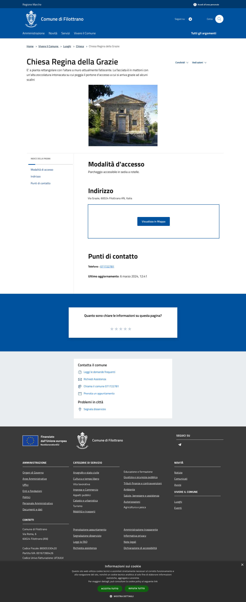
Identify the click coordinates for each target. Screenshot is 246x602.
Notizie (178, 472)
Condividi (182, 63)
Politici (26, 497)
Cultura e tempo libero (86, 479)
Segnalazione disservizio (87, 536)
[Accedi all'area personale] (206, 5)
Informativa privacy (135, 536)
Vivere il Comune (48, 46)
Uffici (26, 485)
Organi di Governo (33, 472)
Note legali (130, 542)
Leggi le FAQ (80, 542)
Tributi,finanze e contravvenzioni (143, 483)
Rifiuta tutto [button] (137, 588)
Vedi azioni (200, 63)
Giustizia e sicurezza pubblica (141, 477)
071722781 (107, 266)
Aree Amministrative (35, 479)
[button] (123, 596)
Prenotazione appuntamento (89, 529)
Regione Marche (32, 4)
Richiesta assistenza (85, 548)
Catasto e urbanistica (85, 500)
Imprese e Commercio (85, 490)
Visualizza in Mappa (153, 221)
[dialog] (123, 581)
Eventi (178, 508)
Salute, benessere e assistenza (141, 496)
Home (30, 46)
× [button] (242, 565)
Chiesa (80, 46)
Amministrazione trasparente (141, 529)
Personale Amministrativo (38, 503)
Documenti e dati (32, 509)
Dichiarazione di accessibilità (140, 548)
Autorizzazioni (132, 502)
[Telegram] (189, 19)
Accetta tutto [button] (109, 588)
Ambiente (129, 489)
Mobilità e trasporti (84, 511)
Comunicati (180, 479)
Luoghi (67, 46)
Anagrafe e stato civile (86, 472)
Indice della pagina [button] (40, 158)
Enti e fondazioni (32, 491)
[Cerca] (219, 19)
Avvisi (177, 485)
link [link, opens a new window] (156, 581)
